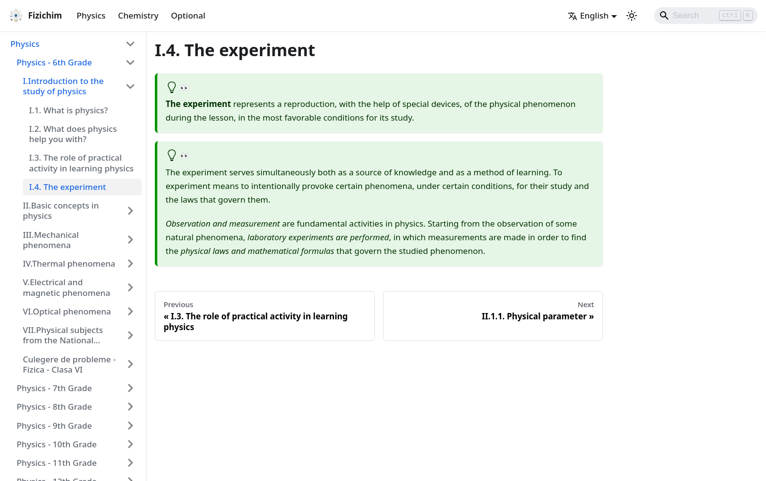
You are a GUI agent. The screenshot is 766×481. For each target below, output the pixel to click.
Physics (91, 15)
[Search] (706, 15)
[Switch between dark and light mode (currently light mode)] (631, 15)
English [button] (588, 15)
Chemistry (138, 15)
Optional (188, 15)
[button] (73, 43)
